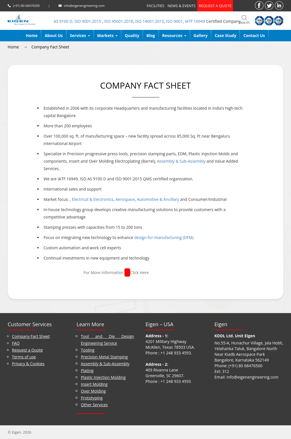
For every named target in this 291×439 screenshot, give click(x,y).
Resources (174, 35)
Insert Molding (94, 384)
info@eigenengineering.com (84, 5)
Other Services (94, 404)
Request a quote (215, 5)
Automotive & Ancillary (158, 199)
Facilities (155, 5)
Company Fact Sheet (50, 47)
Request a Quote (27, 350)
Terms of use (24, 357)
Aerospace (125, 199)
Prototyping (92, 398)
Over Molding (93, 391)
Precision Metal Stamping (104, 357)
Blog (150, 35)
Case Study (225, 35)
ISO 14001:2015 (149, 21)
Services (80, 35)
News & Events (181, 5)
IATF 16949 (195, 21)
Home (32, 35)
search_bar (244, 20)
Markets (107, 35)
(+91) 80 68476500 (26, 5)
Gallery (201, 35)
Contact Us (254, 35)
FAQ (16, 343)
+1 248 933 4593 (176, 353)
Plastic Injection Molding (103, 377)
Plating (87, 370)
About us (54, 35)
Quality (132, 35)
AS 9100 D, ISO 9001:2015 (78, 21)
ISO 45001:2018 (118, 21)
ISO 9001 (174, 21)
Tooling (88, 350)
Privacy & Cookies (28, 363)
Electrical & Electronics (92, 199)
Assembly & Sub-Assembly (181, 161)
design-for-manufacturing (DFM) (164, 237)
